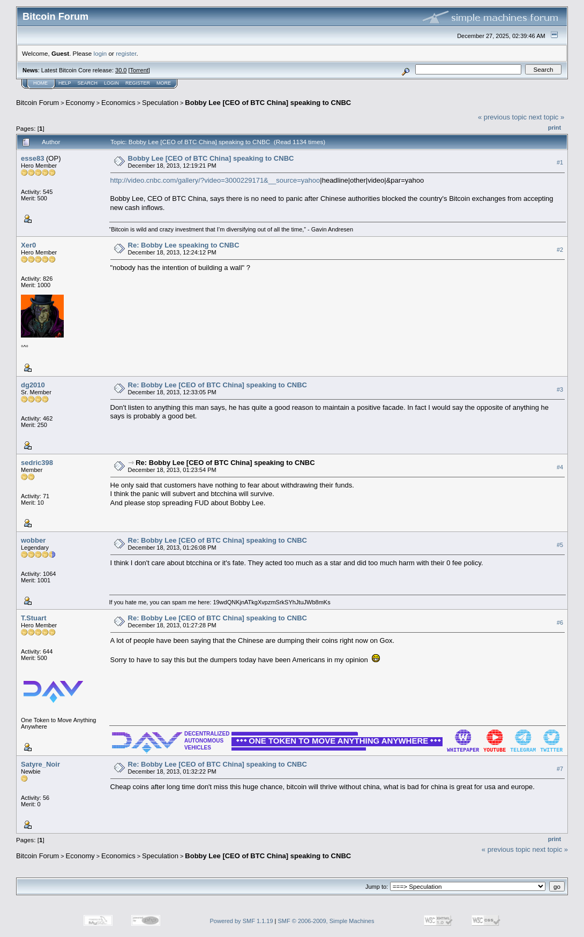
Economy (80, 103)
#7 (560, 769)
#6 (560, 622)
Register (137, 83)
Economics (118, 103)
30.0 (120, 70)
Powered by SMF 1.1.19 (241, 921)
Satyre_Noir (40, 764)
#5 (560, 545)
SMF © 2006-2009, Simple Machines (326, 921)
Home (40, 83)
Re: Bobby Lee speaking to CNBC (183, 245)
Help (64, 83)
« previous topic (502, 117)
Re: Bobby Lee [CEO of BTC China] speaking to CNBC (217, 385)
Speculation (160, 103)
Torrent (139, 70)
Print (554, 127)
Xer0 (28, 245)
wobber (33, 540)
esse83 (32, 158)
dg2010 (33, 385)
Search (88, 83)
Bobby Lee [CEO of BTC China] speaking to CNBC (268, 103)
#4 (560, 467)
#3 (560, 389)
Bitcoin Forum (37, 103)
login (100, 53)
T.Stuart (34, 618)
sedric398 (37, 463)
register (126, 53)
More (163, 83)
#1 (560, 162)
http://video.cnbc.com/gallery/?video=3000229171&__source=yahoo (215, 180)
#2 (560, 249)
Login (111, 83)
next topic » (547, 117)
